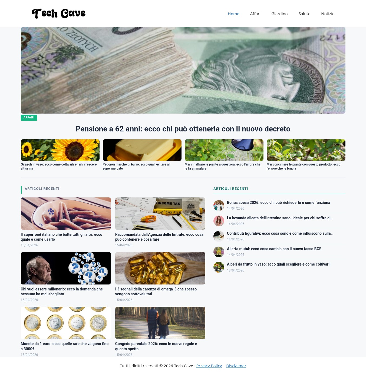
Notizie (327, 13)
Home (233, 13)
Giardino (279, 13)
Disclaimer (236, 365)
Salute (305, 13)
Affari (255, 13)
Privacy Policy (209, 365)
